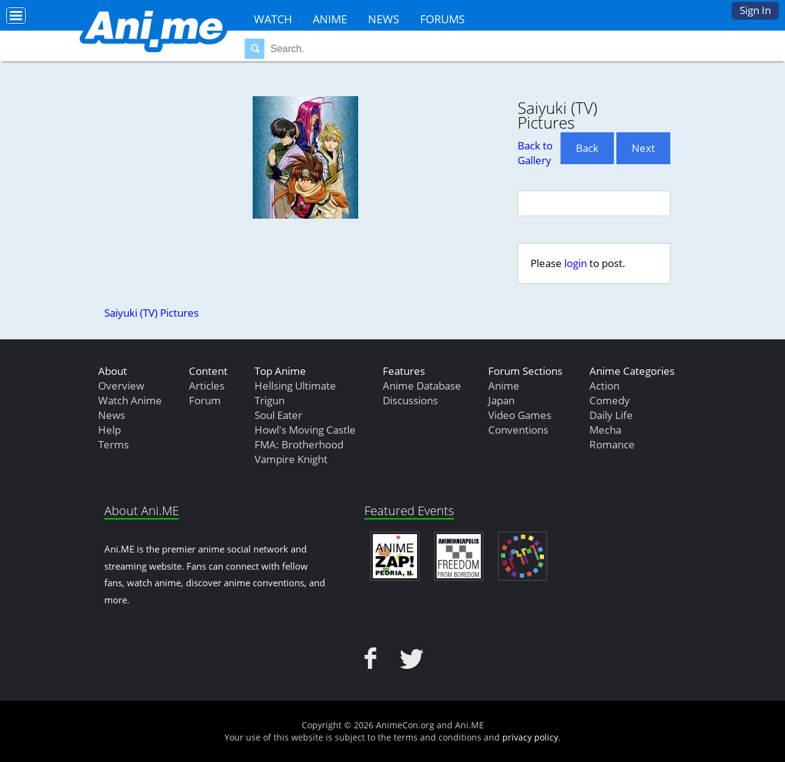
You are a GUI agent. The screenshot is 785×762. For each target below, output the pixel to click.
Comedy (609, 400)
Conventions (518, 430)
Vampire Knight (291, 459)
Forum (205, 400)
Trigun (270, 400)
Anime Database (422, 386)
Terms (113, 444)
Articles (206, 386)
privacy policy (530, 737)
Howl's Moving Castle (305, 430)
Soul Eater (278, 415)
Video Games (519, 415)
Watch (273, 19)
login (575, 263)
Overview (121, 386)
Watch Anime (130, 400)
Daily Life (611, 415)
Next (643, 148)
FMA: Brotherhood (299, 444)
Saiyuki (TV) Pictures (151, 313)
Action (604, 386)
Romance (612, 444)
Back (587, 148)
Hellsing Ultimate (295, 386)
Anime (330, 19)
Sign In (755, 10)
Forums (442, 19)
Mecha (605, 430)
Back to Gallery (535, 152)
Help (109, 430)
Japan (501, 400)
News (383, 19)
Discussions (410, 400)
